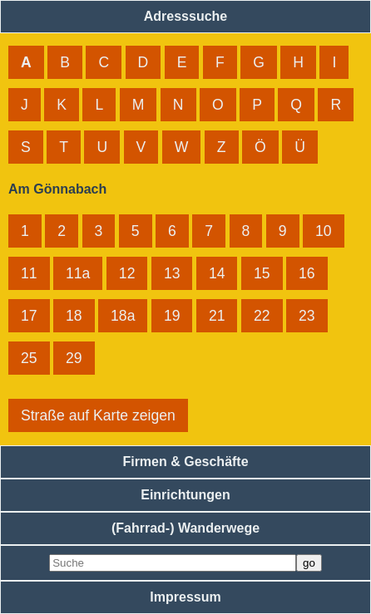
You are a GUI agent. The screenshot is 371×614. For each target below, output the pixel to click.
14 (217, 273)
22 (262, 315)
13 (172, 273)
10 (323, 231)
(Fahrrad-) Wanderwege (185, 528)
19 (172, 315)
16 (307, 273)
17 (29, 315)
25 (29, 358)
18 (74, 315)
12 (127, 273)
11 (29, 273)
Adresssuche (186, 16)
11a (78, 273)
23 (307, 315)
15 (262, 273)
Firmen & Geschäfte (185, 461)
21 (217, 315)
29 (74, 358)
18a (123, 315)
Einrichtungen (185, 495)
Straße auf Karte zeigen (98, 415)
